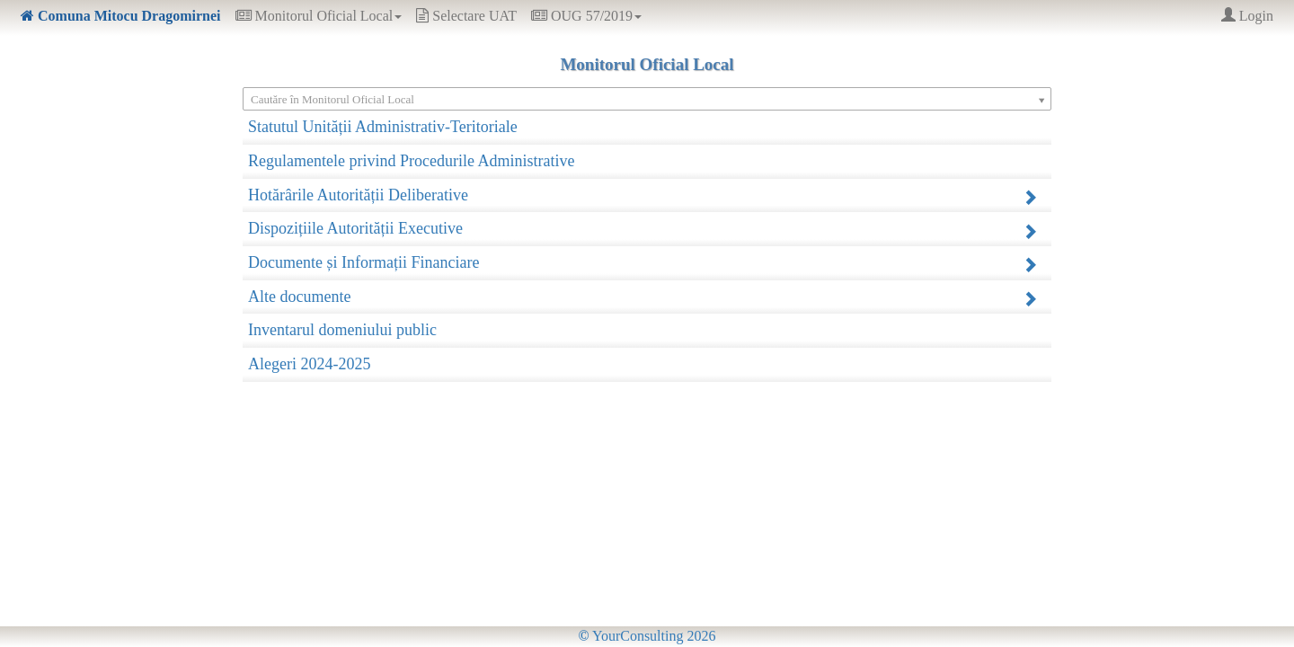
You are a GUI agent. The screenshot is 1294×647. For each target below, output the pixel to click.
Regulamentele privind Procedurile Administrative (411, 161)
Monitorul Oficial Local (319, 15)
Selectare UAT (466, 15)
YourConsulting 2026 (647, 635)
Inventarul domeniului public (342, 330)
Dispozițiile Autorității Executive (643, 228)
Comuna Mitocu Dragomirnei (121, 15)
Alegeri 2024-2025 (309, 364)
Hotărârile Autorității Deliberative (643, 195)
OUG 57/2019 (586, 15)
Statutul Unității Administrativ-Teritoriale (383, 127)
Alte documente (643, 297)
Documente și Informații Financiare (643, 262)
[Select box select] (647, 99)
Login (1247, 15)
